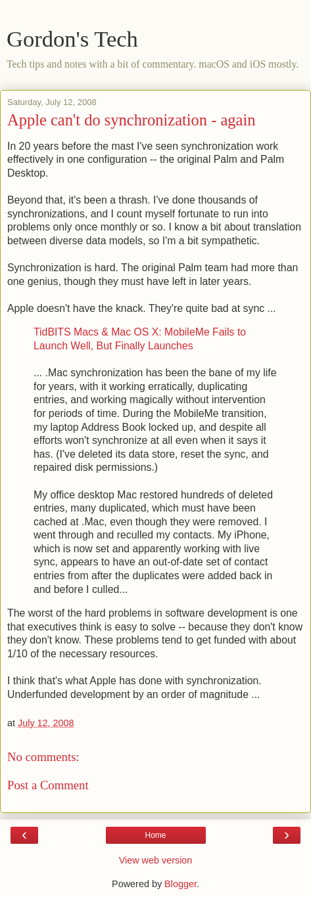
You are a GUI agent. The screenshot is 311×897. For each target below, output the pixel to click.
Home (155, 835)
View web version (156, 860)
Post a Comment (48, 785)
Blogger (180, 884)
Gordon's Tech (72, 38)
